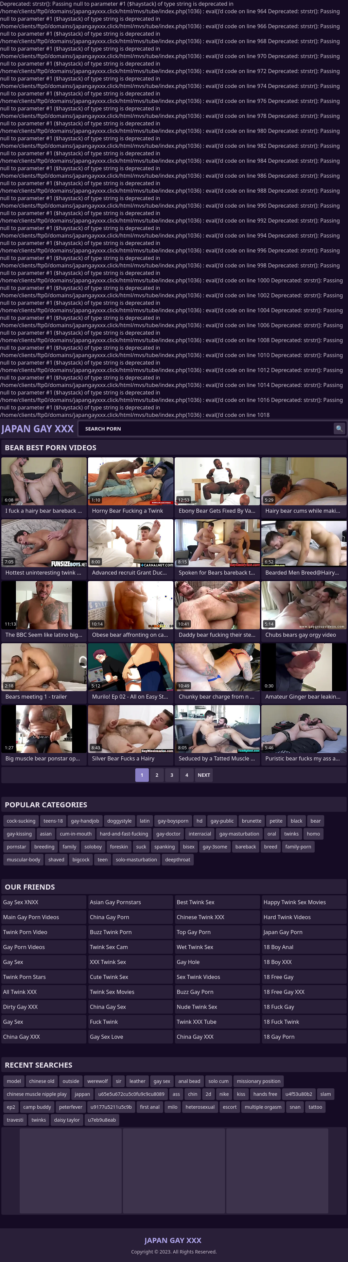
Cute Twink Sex (109, 977)
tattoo (315, 1107)
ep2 (11, 1107)
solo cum (219, 1081)
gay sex (162, 1081)
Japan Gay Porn (283, 932)
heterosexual (200, 1107)
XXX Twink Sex (108, 962)
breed (270, 846)
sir (118, 1081)
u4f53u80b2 (298, 1094)
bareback (246, 846)
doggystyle (119, 821)
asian (46, 833)
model (14, 1081)
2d (208, 1094)
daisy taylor (67, 1120)
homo (313, 833)
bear (316, 821)
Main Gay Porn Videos (31, 917)
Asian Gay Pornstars (115, 902)
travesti (15, 1120)
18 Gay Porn (279, 1036)
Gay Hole (188, 962)
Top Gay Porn (194, 932)
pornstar (16, 846)
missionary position (258, 1081)
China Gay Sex (108, 1007)
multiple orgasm (263, 1107)
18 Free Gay (279, 977)
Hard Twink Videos (287, 917)
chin (192, 1094)
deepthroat (177, 859)
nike (224, 1094)
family (69, 846)
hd (200, 821)
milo (173, 1107)
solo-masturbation (136, 859)
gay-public (222, 821)
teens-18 (53, 821)
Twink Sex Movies (112, 992)
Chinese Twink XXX (200, 917)
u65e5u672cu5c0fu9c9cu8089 (131, 1094)
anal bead (189, 1081)
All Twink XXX (20, 992)
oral (271, 833)
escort (230, 1107)
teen (103, 859)
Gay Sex (13, 962)
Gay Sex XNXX (20, 902)
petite (275, 821)
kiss (241, 1094)
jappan (82, 1094)
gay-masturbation (239, 833)
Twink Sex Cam (109, 947)
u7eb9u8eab (102, 1120)
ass (176, 1094)
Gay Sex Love (106, 1036)
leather (137, 1081)
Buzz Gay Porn (195, 992)
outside (71, 1081)
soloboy (93, 846)
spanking (164, 846)
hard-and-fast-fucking (124, 833)
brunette (252, 821)
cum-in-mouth (76, 833)
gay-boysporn (173, 821)
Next (204, 775)
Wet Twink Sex (195, 947)
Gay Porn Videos (24, 947)
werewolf (97, 1081)
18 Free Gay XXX (284, 992)
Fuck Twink (104, 1022)
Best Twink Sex (195, 902)
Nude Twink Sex (197, 1007)
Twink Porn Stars (24, 977)
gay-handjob (85, 821)
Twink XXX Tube (196, 1022)
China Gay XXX (21, 1036)
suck (141, 846)
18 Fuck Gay (279, 1007)
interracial (200, 833)
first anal (150, 1107)
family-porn (298, 846)
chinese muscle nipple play (37, 1094)
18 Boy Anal (279, 947)
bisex (189, 846)
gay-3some (215, 846)
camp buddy (37, 1107)
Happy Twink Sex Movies (295, 902)
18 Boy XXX (278, 962)
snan (295, 1107)
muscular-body (23, 859)
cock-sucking (21, 821)
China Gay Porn (109, 917)
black (296, 821)
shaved (56, 859)
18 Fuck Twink (281, 1022)
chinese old (41, 1081)
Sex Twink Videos (198, 977)
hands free (265, 1094)
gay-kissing (19, 833)
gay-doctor (168, 833)
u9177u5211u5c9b (111, 1107)
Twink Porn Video (25, 932)
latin (145, 821)
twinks (291, 833)
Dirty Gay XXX (20, 1007)
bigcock (80, 859)
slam (325, 1094)
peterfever (70, 1107)
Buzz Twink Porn (111, 932)
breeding (44, 846)
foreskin (119, 846)
